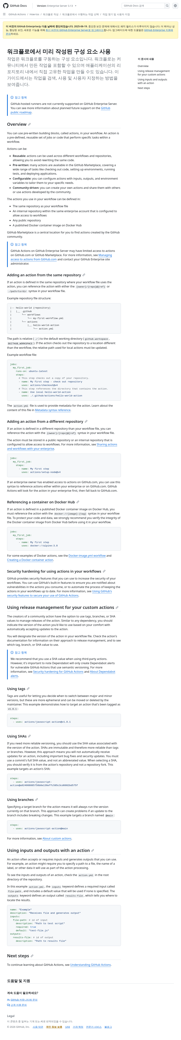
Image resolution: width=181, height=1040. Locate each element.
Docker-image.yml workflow (87, 556)
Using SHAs (19, 736)
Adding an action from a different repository (47, 421)
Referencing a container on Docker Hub (43, 502)
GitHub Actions (17, 14)
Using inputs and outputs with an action (50, 850)
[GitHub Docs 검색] (143, 5)
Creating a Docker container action (30, 560)
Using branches (22, 799)
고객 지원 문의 (17, 1005)
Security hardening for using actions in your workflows (56, 571)
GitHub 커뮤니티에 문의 (22, 999)
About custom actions (56, 838)
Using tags (18, 688)
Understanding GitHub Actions (90, 965)
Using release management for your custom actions (62, 607)
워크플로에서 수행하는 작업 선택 (80, 14)
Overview (19, 124)
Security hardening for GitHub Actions (58, 672)
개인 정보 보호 (54, 1026)
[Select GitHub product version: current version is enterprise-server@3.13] (56, 6)
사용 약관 (38, 1026)
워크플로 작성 (51, 14)
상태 (67, 1026)
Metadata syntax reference (53, 410)
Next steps (20, 956)
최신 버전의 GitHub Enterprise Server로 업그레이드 (75, 30)
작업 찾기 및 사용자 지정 (116, 14)
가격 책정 (78, 1026)
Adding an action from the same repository (46, 275)
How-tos (34, 14)
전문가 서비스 (94, 1026)
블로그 (108, 1026)
